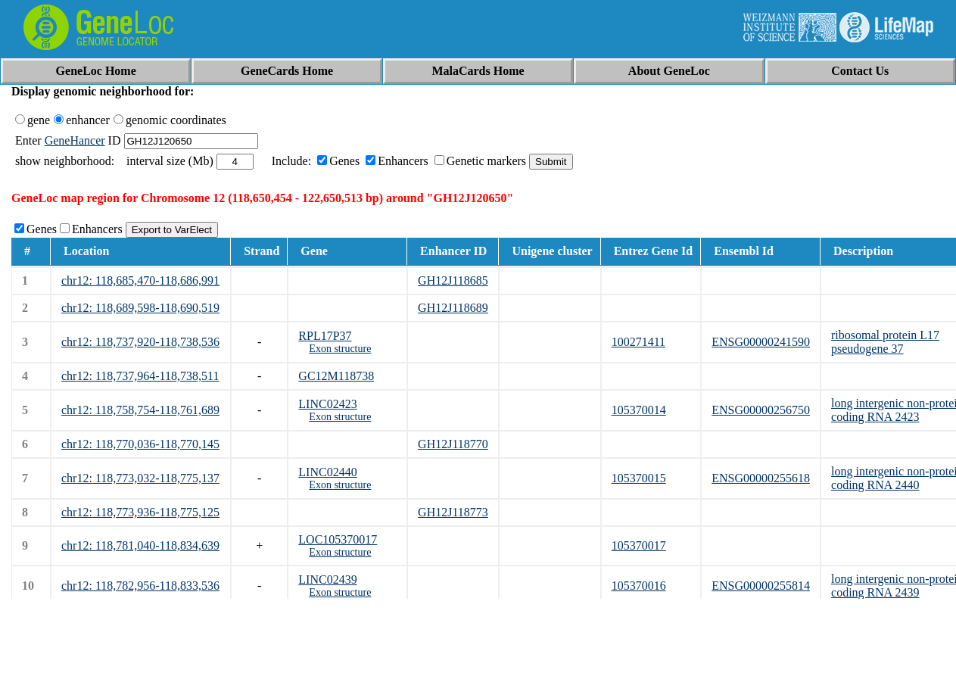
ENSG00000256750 (761, 409)
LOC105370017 (337, 539)
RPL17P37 (324, 335)
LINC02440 (327, 472)
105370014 (639, 409)
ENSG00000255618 (761, 478)
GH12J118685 (453, 280)
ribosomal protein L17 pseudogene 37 (885, 342)
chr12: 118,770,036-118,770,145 (140, 444)
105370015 (639, 478)
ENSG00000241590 (761, 341)
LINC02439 (327, 579)
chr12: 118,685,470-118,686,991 (140, 280)
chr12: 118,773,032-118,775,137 (140, 478)
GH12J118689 (453, 307)
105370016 (639, 585)
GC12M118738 (336, 375)
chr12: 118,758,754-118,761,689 (140, 409)
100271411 (638, 341)
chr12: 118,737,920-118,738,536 (140, 341)
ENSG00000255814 (761, 585)
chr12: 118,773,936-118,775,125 (140, 512)
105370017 (639, 545)
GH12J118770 (453, 444)
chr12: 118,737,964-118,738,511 (140, 375)
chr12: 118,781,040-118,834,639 (140, 545)
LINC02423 (327, 403)
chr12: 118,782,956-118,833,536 (140, 585)
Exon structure (340, 348)
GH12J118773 (453, 512)
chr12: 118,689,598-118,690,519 (140, 307)
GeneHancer (75, 140)
